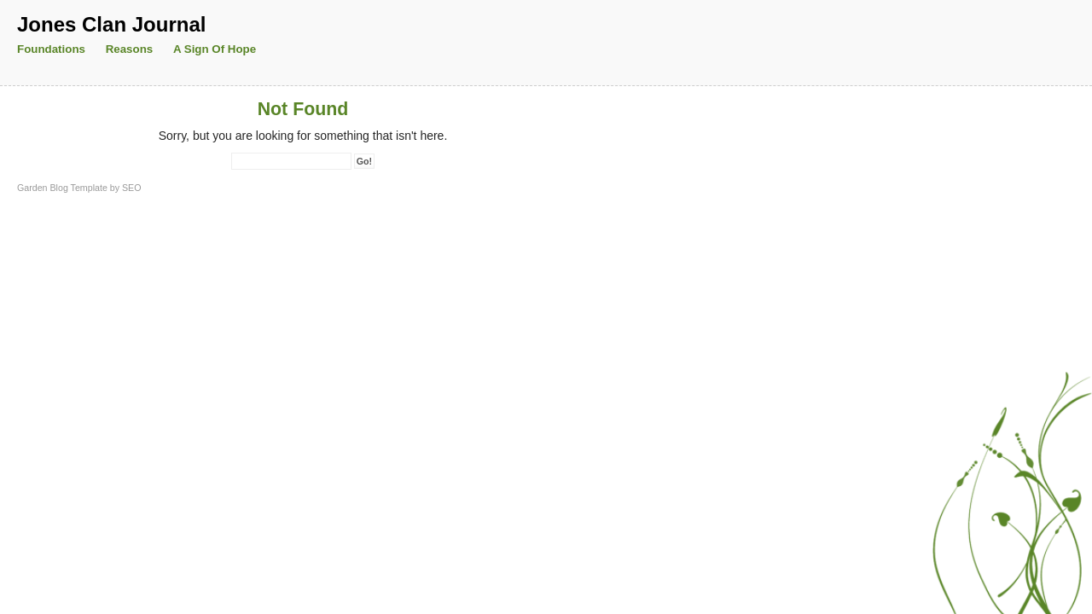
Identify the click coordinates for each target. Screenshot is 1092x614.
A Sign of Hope (214, 49)
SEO (132, 187)
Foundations (51, 49)
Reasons (130, 49)
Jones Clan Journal (111, 24)
